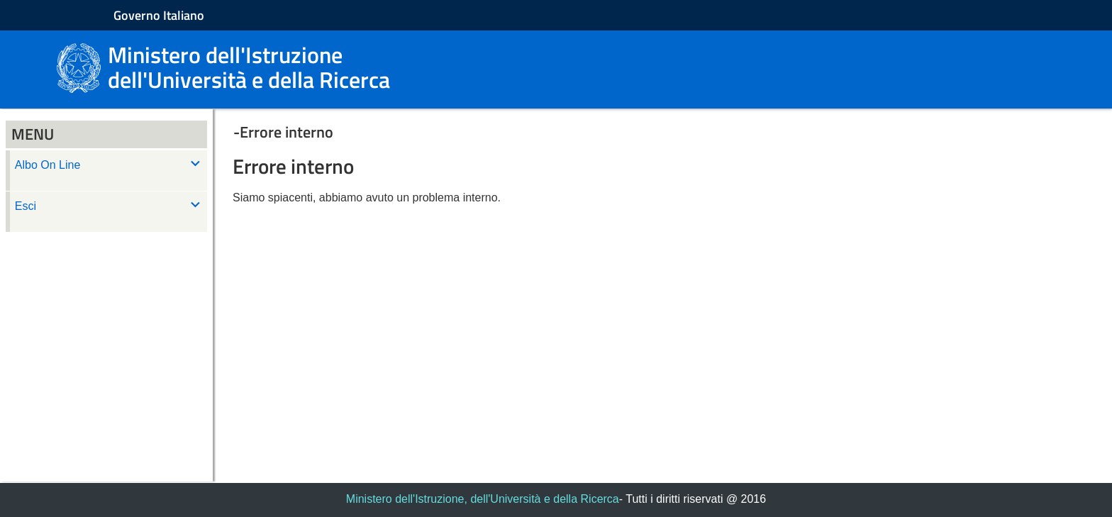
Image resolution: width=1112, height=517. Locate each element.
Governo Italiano (158, 15)
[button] (645, 132)
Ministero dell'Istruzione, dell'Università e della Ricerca (482, 499)
